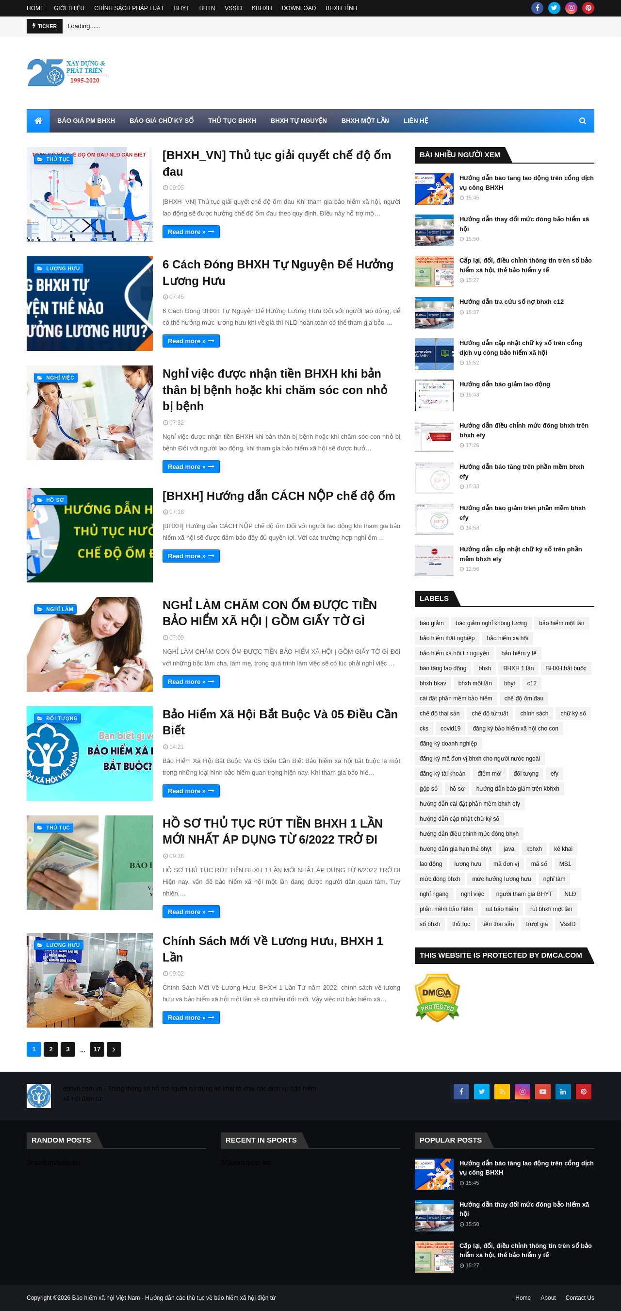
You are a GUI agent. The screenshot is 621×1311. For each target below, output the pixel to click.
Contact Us (580, 1297)
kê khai (563, 849)
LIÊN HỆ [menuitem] (416, 120)
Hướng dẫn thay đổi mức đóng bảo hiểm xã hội (524, 224)
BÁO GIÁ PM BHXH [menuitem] (86, 120)
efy (554, 773)
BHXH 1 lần (518, 668)
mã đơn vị (506, 864)
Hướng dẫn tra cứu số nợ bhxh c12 (511, 301)
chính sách (534, 713)
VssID (567, 924)
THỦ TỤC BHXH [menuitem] (232, 120)
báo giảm (432, 623)
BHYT (182, 8)
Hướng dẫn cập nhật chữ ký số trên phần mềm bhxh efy (520, 554)
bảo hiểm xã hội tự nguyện (454, 653)
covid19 (450, 728)
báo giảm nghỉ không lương (491, 623)
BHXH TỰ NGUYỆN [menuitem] (299, 120)
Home (523, 1297)
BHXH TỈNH (341, 8)
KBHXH (262, 8)
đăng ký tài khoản (442, 773)
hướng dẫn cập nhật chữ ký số (459, 818)
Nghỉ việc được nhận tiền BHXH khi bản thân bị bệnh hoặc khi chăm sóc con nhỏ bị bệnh (275, 390)
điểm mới (489, 773)
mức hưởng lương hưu (501, 879)
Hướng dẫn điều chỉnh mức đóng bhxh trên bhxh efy (523, 430)
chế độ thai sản (439, 713)
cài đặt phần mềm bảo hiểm (456, 698)
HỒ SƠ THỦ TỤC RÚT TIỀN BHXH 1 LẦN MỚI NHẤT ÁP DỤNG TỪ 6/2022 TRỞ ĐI (273, 831)
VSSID (233, 8)
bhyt (509, 683)
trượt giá (537, 924)
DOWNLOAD (299, 8)
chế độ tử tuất (490, 713)
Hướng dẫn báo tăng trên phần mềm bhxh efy (522, 471)
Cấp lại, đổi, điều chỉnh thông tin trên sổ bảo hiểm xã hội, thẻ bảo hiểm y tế (525, 265)
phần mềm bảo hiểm (447, 909)
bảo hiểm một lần (561, 623)
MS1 (565, 864)
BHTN (207, 8)
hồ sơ (457, 788)
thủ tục (461, 924)
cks (424, 728)
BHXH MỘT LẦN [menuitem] (365, 120)
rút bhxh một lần (551, 909)
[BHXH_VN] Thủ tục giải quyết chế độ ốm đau (277, 163)
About (548, 1297)
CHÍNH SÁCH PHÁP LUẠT (129, 8)
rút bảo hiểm (502, 909)
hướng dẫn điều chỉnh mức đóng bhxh (469, 833)
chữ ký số (573, 713)
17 (97, 1049)
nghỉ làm (554, 879)
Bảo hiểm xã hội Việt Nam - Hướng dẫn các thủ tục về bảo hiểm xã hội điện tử (174, 1297)
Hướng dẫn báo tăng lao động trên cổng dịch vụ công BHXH (526, 182)
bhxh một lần (475, 683)
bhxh (484, 668)
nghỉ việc (472, 894)
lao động (431, 864)
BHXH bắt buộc (566, 668)
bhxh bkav (433, 683)
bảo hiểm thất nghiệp (447, 638)
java (509, 849)
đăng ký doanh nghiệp (448, 743)
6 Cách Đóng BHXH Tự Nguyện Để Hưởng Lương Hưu (278, 272)
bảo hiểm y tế (519, 653)
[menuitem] (38, 121)
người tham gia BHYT (524, 894)
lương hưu (467, 864)
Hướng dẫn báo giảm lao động (504, 384)
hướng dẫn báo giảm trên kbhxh (517, 788)
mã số (539, 864)
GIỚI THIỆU (69, 8)
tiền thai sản (498, 924)
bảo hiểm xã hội (507, 638)
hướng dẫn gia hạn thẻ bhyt (455, 849)
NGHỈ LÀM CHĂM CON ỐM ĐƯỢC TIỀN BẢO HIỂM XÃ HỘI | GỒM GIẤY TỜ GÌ (270, 613)
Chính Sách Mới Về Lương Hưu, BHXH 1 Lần (273, 949)
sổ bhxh (430, 924)
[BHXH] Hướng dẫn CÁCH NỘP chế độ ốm (279, 495)
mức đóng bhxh (440, 879)
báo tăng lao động (443, 668)
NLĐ (570, 894)
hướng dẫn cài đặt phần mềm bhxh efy (470, 803)
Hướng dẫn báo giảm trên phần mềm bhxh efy (522, 512)
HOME (35, 8)
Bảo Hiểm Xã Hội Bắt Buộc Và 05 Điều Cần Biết (280, 722)
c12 (532, 683)
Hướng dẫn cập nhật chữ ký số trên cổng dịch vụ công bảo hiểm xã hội (520, 347)
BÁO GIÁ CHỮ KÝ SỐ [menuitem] (162, 120)
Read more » (187, 231)
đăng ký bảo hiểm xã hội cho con (515, 728)
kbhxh (534, 849)
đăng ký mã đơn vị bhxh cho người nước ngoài (480, 758)
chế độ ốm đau (524, 698)
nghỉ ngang (434, 894)
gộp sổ (429, 788)
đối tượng (526, 773)
